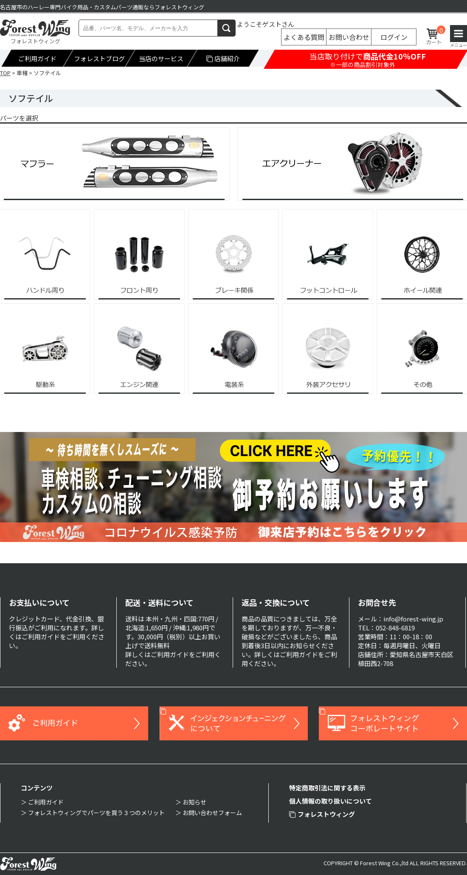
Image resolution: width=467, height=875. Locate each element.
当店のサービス (161, 58)
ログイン (394, 37)
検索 (226, 28)
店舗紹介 (223, 58)
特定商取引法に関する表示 (327, 787)
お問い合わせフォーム (212, 812)
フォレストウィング (322, 814)
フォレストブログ (99, 58)
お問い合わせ (349, 37)
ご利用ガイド (37, 58)
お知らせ (194, 802)
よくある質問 (304, 37)
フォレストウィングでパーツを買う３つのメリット (96, 812)
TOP (5, 73)
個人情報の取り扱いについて (330, 800)
